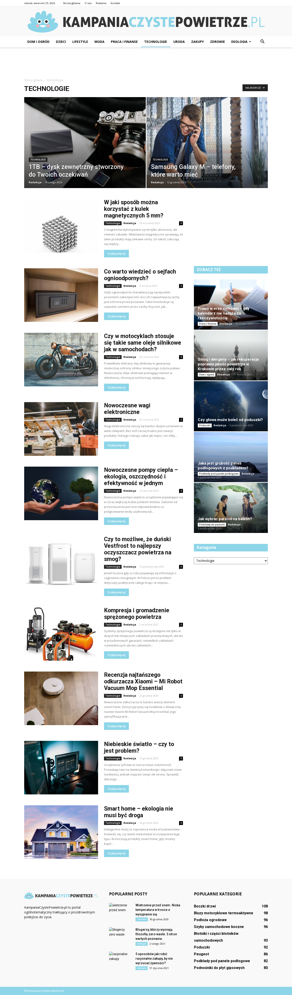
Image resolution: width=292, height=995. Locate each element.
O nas (88, 3)
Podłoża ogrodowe (210, 920)
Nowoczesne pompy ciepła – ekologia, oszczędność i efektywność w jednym (141, 476)
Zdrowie (217, 41)
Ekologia (241, 41)
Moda (99, 41)
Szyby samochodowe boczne (219, 927)
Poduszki (204, 425)
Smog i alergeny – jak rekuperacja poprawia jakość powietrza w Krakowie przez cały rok (228, 364)
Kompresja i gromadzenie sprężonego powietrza (136, 613)
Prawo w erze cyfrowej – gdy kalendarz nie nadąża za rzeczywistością (224, 313)
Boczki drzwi (205, 906)
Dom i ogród (38, 41)
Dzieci (61, 41)
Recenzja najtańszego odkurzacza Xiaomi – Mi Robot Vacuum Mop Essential (143, 681)
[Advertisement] (146, 63)
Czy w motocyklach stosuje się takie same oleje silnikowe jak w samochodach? (142, 343)
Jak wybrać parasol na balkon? (225, 519)
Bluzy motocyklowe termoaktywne (223, 913)
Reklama (101, 3)
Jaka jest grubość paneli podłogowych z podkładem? (223, 465)
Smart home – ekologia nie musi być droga (138, 812)
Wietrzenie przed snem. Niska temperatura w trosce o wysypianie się (158, 909)
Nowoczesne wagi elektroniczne (127, 408)
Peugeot (201, 954)
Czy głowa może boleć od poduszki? (230, 419)
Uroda (179, 41)
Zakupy (197, 41)
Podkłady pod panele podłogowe (218, 473)
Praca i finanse (124, 41)
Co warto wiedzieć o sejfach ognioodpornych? (140, 275)
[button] (262, 41)
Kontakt (115, 3)
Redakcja (35, 182)
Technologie (155, 41)
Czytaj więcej (116, 253)
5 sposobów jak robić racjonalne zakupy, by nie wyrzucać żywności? (154, 958)
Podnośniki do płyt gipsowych (219, 968)
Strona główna (71, 3)
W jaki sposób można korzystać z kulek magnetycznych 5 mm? (133, 209)
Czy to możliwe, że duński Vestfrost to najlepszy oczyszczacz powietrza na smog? (137, 549)
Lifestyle (80, 41)
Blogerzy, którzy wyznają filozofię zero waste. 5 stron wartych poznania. (156, 934)
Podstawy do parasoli (212, 524)
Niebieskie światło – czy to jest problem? (139, 747)
